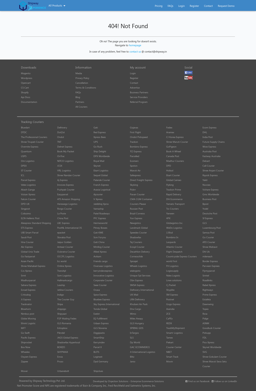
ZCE (168, 313)
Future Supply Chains (214, 141)
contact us (135, 51)
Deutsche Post (210, 213)
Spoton (133, 165)
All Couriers (81, 106)
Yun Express (136, 218)
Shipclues (98, 371)
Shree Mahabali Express (33, 266)
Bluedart (25, 127)
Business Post (209, 199)
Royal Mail (99, 161)
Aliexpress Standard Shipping (36, 223)
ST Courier (26, 170)
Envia (60, 356)
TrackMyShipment (175, 328)
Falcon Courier (28, 199)
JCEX (59, 165)
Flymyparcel (209, 270)
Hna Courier (27, 242)
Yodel (205, 208)
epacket (61, 232)
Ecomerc (134, 161)
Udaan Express (101, 323)
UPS (96, 141)
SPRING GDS (136, 328)
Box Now (25, 347)
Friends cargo (100, 261)
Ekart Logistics (101, 170)
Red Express (100, 132)
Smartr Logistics (174, 332)
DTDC (24, 132)
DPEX (24, 165)
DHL (205, 132)
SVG (205, 351)
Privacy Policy (82, 78)
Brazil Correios (137, 213)
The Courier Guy (65, 299)
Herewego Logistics (67, 203)
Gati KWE (98, 232)
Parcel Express (28, 180)
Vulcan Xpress (28, 194)
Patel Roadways (102, 213)
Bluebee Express (102, 299)
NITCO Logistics (65, 161)
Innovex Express (65, 184)
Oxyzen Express (29, 356)
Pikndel (61, 332)
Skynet (97, 165)
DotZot (61, 132)
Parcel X (98, 347)
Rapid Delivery (173, 194)
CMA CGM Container (141, 199)
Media (78, 73)
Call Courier (209, 165)
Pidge (205, 318)
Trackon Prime (173, 189)
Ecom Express (209, 127)
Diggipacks (99, 332)
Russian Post (136, 208)
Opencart (26, 82)
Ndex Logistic (173, 275)
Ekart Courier (173, 175)
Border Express (210, 261)
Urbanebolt (63, 371)
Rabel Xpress (209, 285)
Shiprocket (26, 342)
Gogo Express (173, 304)
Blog (77, 97)
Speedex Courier (138, 232)
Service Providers (139, 97)
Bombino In (172, 237)
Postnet (170, 299)
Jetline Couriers (65, 289)
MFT (23, 328)
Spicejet (134, 261)
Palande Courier (102, 180)
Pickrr (133, 189)
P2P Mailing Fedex (66, 318)
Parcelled (134, 156)
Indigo (60, 294)
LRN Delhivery (137, 299)
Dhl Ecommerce (174, 199)
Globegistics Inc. (174, 223)
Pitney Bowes (100, 227)
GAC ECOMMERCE (140, 347)
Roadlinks (207, 280)
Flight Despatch (174, 251)
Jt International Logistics (142, 351)
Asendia (170, 309)
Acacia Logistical (102, 189)
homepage (135, 45)
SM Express (172, 294)
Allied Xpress (100, 251)
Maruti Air (135, 170)
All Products (55, 5)
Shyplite (170, 289)
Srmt (23, 275)
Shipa (60, 304)
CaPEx (169, 318)
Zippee (24, 361)
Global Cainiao (173, 180)
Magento (25, 73)
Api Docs (25, 97)
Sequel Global (101, 175)
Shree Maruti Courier (177, 141)
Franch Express (101, 184)
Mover (24, 371)
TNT (59, 141)
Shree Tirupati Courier (32, 141)
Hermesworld (100, 223)
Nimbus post (27, 313)
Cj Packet (171, 285)
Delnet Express (64, 146)
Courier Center (174, 347)
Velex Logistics (28, 184)
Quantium (26, 151)
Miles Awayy (136, 318)
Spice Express (100, 294)
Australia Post (210, 151)
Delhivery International (142, 289)
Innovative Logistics (104, 275)
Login (181, 6)
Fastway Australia (211, 156)
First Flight (135, 132)
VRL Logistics (64, 170)
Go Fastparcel (28, 256)
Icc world (61, 261)
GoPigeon (171, 146)
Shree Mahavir (210, 246)
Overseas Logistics (103, 266)
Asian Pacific (27, 261)
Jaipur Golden (64, 242)
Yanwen (170, 213)
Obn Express (136, 280)
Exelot (97, 313)
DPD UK (25, 203)
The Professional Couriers (34, 137)
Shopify (25, 92)
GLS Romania (64, 323)
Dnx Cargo (135, 309)
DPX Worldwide (102, 156)
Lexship (61, 285)
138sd (169, 232)
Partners (79, 102)
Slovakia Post (64, 237)
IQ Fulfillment (100, 318)
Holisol (169, 170)
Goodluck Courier (212, 328)
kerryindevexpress (103, 270)
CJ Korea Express (175, 137)
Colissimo (26, 213)
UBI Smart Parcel (29, 232)
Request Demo (226, 6)
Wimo (133, 313)
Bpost (205, 203)
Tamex (169, 337)
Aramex (170, 132)
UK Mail (134, 294)
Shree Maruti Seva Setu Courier (215, 364)
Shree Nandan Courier (68, 175)
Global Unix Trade (30, 251)
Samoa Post (209, 232)
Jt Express (26, 299)
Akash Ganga (28, 189)
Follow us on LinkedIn (224, 381)
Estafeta (207, 299)
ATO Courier (209, 242)
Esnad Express (28, 289)
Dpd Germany (101, 361)
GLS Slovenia (100, 328)
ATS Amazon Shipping (68, 199)
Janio (132, 361)
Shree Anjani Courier (213, 170)
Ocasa (97, 289)
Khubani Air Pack (139, 304)
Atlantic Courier (174, 246)
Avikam (97, 256)
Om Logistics (27, 161)
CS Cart (25, 87)
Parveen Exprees (211, 266)
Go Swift (25, 332)
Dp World (135, 342)
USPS (23, 156)
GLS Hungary (137, 323)
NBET (169, 351)
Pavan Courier (137, 194)
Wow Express (209, 146)
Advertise (135, 87)
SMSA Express (137, 285)
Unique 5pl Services (140, 275)
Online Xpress (64, 266)
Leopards (171, 242)
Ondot (60, 137)
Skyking (134, 184)
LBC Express (63, 223)
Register (194, 6)
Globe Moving (28, 318)
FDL (205, 337)
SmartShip (99, 337)
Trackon (134, 141)
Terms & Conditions (85, 87)
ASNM (206, 323)
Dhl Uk (206, 251)
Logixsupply (172, 270)
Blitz (132, 356)
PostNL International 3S (69, 227)
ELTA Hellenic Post (30, 218)
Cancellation (81, 82)
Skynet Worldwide (212, 347)
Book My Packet (65, 151)
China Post (62, 218)
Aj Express (62, 180)
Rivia (205, 313)
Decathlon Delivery (140, 251)
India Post (208, 137)
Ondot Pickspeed (139, 137)
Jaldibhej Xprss (101, 203)
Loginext (98, 356)
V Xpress (98, 199)
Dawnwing (208, 304)
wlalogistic (135, 270)
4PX (168, 218)
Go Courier (208, 237)
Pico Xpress (208, 342)
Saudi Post (26, 237)
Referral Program (139, 102)
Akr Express (27, 246)
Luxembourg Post (212, 227)
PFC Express (100, 218)
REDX (169, 323)
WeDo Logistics (174, 227)
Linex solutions (174, 280)
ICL (22, 175)
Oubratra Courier (66, 251)
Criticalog (26, 294)
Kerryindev (99, 342)
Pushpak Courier (65, 189)
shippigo (61, 309)
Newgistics (135, 223)
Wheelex (25, 351)
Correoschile (136, 256)
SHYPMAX (62, 351)
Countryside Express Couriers (181, 256)
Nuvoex (206, 184)
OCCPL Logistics (65, 256)
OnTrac (61, 156)
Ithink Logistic (28, 323)
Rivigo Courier (64, 208)
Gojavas (134, 127)
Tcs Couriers (172, 208)
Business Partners (139, 92)
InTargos (134, 332)
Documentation (29, 102)
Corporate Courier (103, 280)
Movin (169, 361)
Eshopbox (62, 328)
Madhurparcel (28, 280)
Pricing (158, 6)
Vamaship (99, 208)
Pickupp (207, 332)
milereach (207, 256)
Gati (96, 127)
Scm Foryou (100, 237)
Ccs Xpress (26, 270)
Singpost (25, 208)
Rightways (208, 289)
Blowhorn (26, 309)
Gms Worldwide (211, 194)
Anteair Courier (65, 246)
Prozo (60, 361)
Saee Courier (100, 285)
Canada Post (172, 156)
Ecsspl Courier (137, 246)
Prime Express (210, 294)
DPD (168, 165)
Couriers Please (138, 203)
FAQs (170, 6)
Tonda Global (100, 309)
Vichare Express (211, 189)
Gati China (99, 242)
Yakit (205, 180)
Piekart (169, 342)
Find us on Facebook (197, 381)
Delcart (206, 161)
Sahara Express (28, 285)
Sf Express (208, 218)
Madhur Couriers (175, 161)
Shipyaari (62, 313)
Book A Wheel (173, 151)
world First (171, 261)
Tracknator (26, 304)
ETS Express (27, 227)
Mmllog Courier (102, 246)
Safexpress (135, 175)
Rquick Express (210, 175)
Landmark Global (139, 227)
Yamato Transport (175, 203)
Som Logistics (64, 275)
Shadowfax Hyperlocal (68, 342)
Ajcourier (98, 194)
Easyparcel (62, 194)
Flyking (170, 184)
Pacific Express (28, 337)
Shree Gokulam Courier (215, 356)
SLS (132, 337)
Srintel (206, 275)
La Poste (61, 213)
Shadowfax (135, 237)
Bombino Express (139, 146)
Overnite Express (29, 146)
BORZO (61, 347)
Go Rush (98, 146)
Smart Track (172, 356)
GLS (205, 223)
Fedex (169, 127)
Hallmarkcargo (64, 280)
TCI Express (136, 151)
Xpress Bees (100, 137)
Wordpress (26, 78)
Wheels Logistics (138, 266)
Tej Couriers (136, 242)
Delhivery (62, 127)
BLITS (96, 351)
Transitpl (61, 270)
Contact (208, 6)
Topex (205, 309)
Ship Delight (100, 151)
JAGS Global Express (67, 337)
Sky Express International (106, 304)
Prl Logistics (172, 266)
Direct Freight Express (141, 180)
